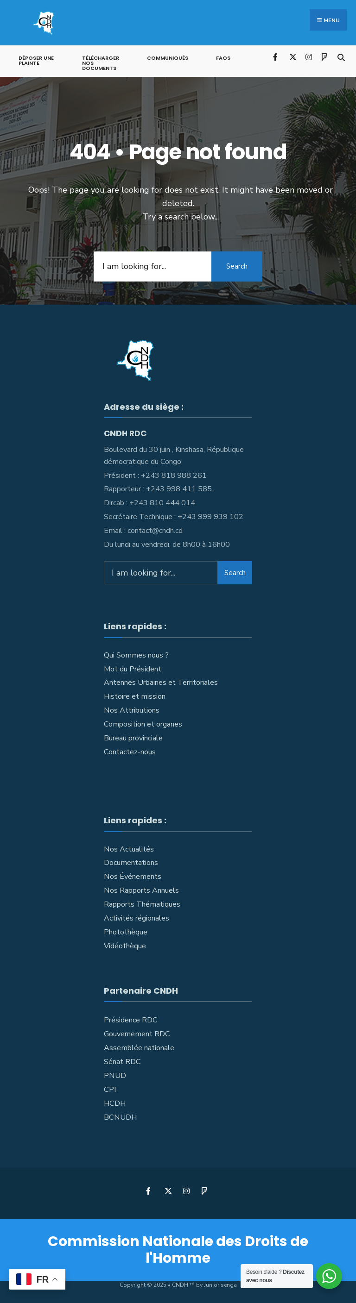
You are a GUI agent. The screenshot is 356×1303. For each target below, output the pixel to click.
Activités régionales (136, 918)
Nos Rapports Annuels (141, 890)
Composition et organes (143, 724)
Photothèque (125, 932)
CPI (110, 1089)
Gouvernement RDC (137, 1033)
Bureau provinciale (133, 738)
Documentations (131, 862)
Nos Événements (132, 876)
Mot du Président (132, 668)
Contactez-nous (130, 751)
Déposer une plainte (36, 60)
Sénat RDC (122, 1061)
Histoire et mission (134, 696)
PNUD (115, 1075)
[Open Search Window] (341, 56)
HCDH (115, 1103)
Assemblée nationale (139, 1047)
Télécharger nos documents (100, 62)
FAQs (223, 57)
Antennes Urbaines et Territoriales (161, 682)
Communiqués (167, 57)
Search (237, 265)
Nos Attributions (131, 710)
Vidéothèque (125, 945)
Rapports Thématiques (142, 904)
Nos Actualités (129, 848)
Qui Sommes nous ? (136, 655)
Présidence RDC (131, 1020)
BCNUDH (120, 1117)
